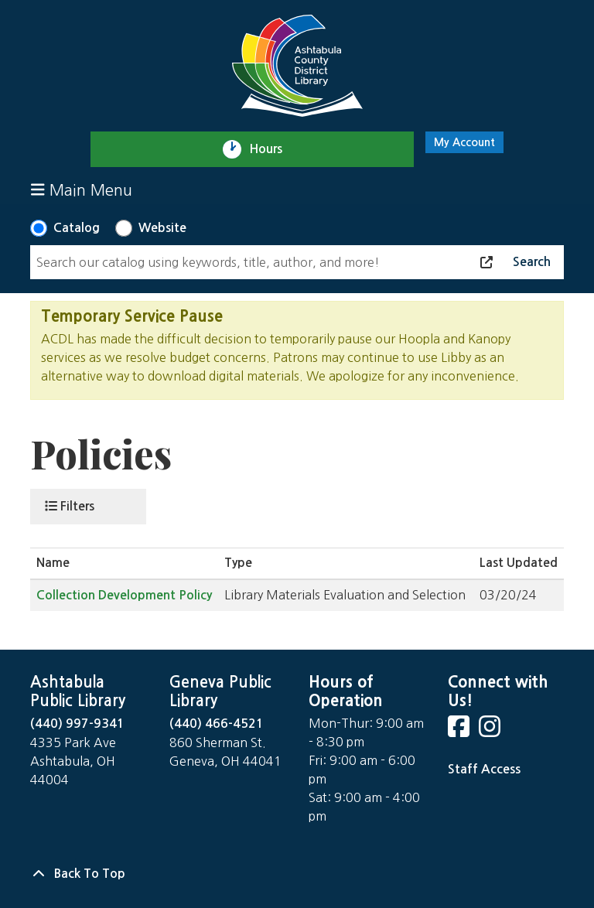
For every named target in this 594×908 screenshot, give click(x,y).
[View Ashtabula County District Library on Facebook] (460, 731)
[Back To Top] (297, 874)
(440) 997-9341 (77, 723)
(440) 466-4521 (216, 723)
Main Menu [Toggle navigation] (81, 190)
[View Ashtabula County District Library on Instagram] (491, 731)
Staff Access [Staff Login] (484, 769)
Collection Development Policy (124, 595)
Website (162, 228)
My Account (464, 142)
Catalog (76, 228)
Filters (69, 506)
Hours (273, 149)
